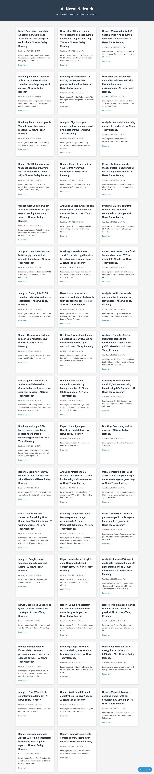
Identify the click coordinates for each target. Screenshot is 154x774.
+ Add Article (145, 769)
